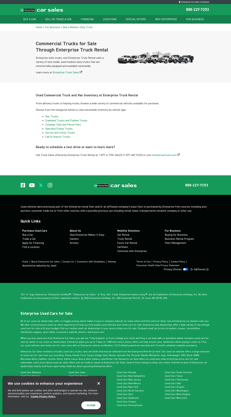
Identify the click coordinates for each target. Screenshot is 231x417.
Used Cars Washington (177, 390)
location (184, 362)
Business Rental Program (179, 239)
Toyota (90, 355)
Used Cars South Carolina (178, 372)
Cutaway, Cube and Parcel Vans (63, 124)
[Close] (99, 383)
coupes (181, 328)
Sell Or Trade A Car (58, 19)
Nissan (112, 355)
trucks (78, 351)
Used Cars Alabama (31, 372)
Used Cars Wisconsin (176, 398)
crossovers (62, 332)
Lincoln (52, 359)
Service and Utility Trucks (60, 132)
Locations (110, 19)
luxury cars (98, 332)
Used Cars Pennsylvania (129, 405)
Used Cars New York (127, 387)
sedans (172, 328)
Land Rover (107, 359)
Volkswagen (173, 355)
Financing (87, 19)
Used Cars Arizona (30, 376)
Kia (128, 355)
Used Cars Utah (173, 383)
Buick (189, 355)
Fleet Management (175, 243)
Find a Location (31, 247)
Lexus (74, 359)
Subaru (95, 359)
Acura (82, 359)
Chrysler (135, 355)
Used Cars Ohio (125, 394)
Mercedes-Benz (29, 359)
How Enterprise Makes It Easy (87, 235)
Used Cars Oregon (126, 401)
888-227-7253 (197, 9)
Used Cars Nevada (126, 372)
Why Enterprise (166, 19)
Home (39, 27)
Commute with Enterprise (132, 251)
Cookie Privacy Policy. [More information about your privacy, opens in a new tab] (43, 396)
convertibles (193, 328)
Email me (71, 366)
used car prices (156, 328)
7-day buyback (97, 338)
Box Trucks (52, 116)
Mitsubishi (154, 355)
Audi (88, 359)
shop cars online (161, 362)
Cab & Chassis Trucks (58, 136)
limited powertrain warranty (135, 345)
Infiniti (67, 359)
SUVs (96, 351)
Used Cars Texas (174, 376)
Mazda (144, 355)
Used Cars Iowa (77, 372)
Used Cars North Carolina (130, 390)
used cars (68, 351)
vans (85, 351)
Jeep (163, 355)
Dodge (98, 355)
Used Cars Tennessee (176, 379)
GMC (183, 355)
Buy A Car (29, 19)
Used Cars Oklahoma (128, 398)
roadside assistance (186, 345)
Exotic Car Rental (127, 243)
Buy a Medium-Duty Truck (78, 27)
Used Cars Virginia (174, 387)
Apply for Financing (33, 243)
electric (82, 332)
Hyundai (121, 355)
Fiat (115, 359)
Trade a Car (29, 239)
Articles (74, 243)
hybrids (73, 332)
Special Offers (136, 19)
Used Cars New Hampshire (131, 376)
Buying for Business (176, 235)
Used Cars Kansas (78, 376)
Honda (75, 355)
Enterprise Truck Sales (67, 72)
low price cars (181, 359)
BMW (196, 355)
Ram (105, 355)
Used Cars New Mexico (129, 383)
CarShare (122, 247)
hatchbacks (26, 332)
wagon (37, 332)
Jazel (53, 265)
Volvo (60, 359)
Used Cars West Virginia (177, 394)
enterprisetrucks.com (166, 155)
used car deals (158, 321)
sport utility (49, 332)
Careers (74, 239)
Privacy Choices (173, 269)
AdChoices (200, 269)
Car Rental (123, 235)
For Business (195, 19)
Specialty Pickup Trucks (59, 128)
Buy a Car (27, 235)
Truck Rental (124, 239)
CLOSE (91, 405)
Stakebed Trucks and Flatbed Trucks (66, 120)
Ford (82, 355)
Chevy (68, 355)
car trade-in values (91, 362)
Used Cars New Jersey (129, 379)
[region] (54, 395)
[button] (196, 185)
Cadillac (43, 359)
